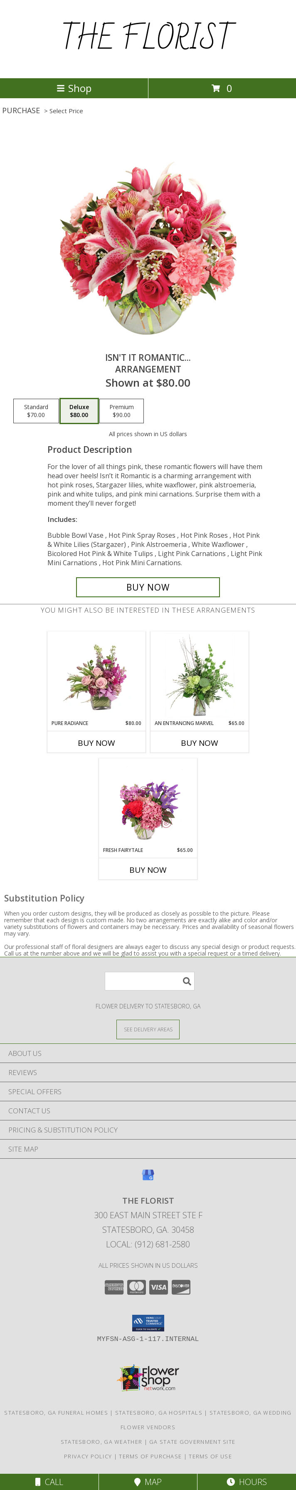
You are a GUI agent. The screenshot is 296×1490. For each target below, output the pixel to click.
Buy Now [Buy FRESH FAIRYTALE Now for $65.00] (148, 869)
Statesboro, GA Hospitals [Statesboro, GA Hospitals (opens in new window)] (158, 1412)
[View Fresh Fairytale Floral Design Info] (148, 802)
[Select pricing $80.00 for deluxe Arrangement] (79, 411)
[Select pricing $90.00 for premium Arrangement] (121, 411)
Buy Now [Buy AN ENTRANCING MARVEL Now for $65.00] (199, 743)
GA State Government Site (192, 1441)
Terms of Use (210, 1456)
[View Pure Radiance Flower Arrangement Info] (96, 675)
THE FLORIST (148, 39)
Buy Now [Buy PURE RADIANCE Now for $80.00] (96, 743)
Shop (74, 88)
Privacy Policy (88, 1456)
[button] (148, 1323)
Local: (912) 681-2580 (148, 1244)
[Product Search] (150, 981)
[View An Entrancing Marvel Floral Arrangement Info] (199, 675)
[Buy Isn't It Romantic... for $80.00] (148, 587)
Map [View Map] (148, 1482)
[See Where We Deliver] (148, 1029)
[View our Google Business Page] (148, 1179)
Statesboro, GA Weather (102, 1441)
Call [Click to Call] (49, 1482)
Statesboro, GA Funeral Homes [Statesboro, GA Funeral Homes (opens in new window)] (56, 1412)
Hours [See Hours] (247, 1482)
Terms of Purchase (150, 1456)
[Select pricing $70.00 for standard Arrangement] (36, 411)
